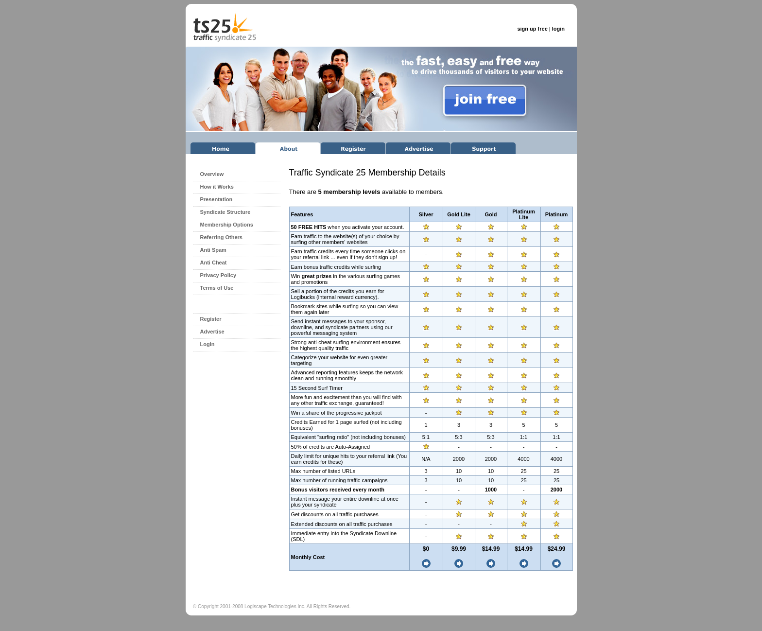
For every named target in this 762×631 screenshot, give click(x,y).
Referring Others (221, 237)
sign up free (532, 29)
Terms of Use (217, 288)
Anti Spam (213, 250)
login (558, 29)
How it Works (217, 187)
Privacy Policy (218, 275)
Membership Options (226, 225)
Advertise (212, 331)
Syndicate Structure (225, 212)
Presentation (216, 199)
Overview (212, 174)
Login (207, 344)
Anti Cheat (213, 262)
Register (211, 319)
